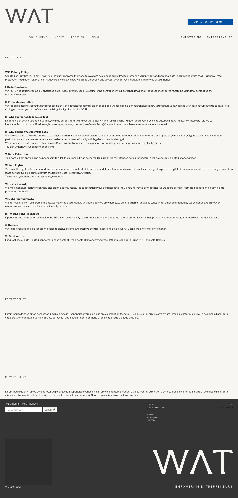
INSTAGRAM (152, 418)
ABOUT (59, 37)
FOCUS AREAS (38, 37)
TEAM (95, 37)
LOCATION (77, 37)
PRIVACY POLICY (225, 408)
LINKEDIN (151, 420)
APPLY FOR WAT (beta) (209, 22)
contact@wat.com (156, 408)
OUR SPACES (13, 37)
